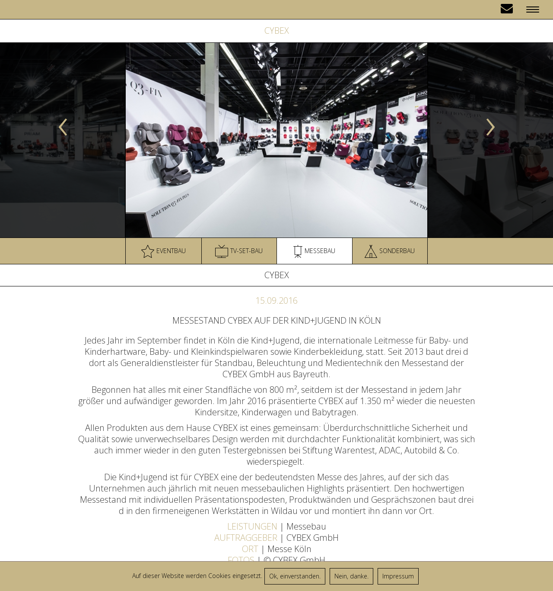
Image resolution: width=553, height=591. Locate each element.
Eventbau (163, 251)
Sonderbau (390, 251)
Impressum (398, 576)
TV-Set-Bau (239, 251)
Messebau (314, 251)
